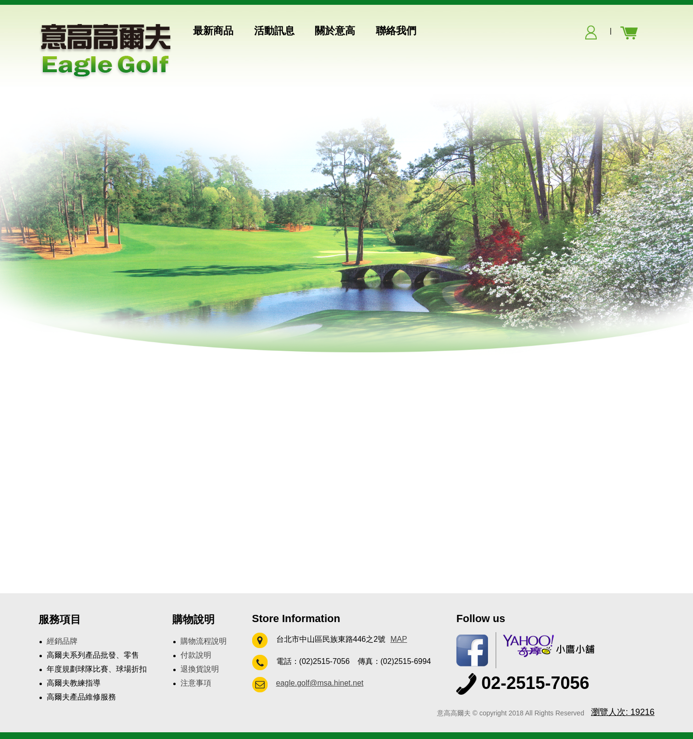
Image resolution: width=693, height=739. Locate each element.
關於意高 (335, 30)
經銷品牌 (62, 641)
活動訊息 (274, 30)
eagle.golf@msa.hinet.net (320, 683)
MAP (398, 639)
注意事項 (195, 683)
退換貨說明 (199, 669)
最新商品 (213, 30)
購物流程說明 (203, 641)
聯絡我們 (396, 30)
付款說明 (195, 655)
